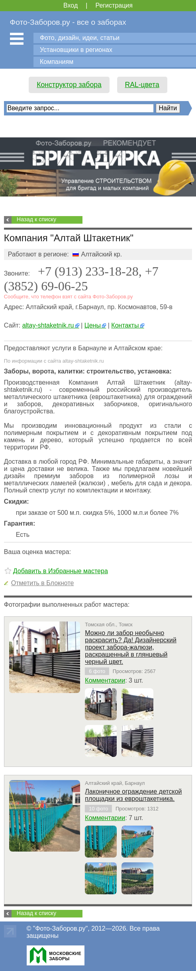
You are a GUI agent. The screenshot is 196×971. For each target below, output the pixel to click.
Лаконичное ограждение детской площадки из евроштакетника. (133, 795)
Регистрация (114, 5)
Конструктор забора (69, 85)
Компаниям (56, 61)
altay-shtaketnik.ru (50, 325)
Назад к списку (36, 219)
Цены (95, 325)
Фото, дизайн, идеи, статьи (80, 37)
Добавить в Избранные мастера (60, 571)
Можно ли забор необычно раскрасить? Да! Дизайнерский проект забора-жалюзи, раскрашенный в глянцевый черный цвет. (130, 647)
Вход (70, 5)
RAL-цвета (142, 85)
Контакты (127, 325)
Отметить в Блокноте (42, 583)
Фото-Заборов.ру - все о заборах (68, 22)
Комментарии (105, 680)
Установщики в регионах (76, 49)
